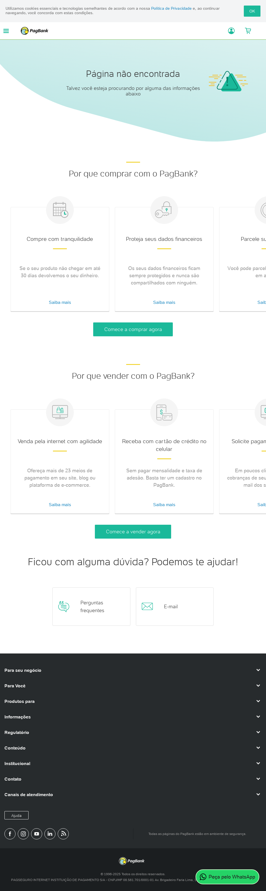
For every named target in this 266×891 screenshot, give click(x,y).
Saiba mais (60, 302)
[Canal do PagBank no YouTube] (36, 834)
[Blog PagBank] (63, 834)
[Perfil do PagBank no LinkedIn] (50, 834)
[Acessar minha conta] (227, 30)
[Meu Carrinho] (247, 30)
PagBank (120, 31)
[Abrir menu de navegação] (6, 31)
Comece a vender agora (133, 531)
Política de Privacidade (171, 8)
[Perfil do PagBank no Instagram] (23, 834)
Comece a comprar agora (133, 329)
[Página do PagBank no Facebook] (10, 834)
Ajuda (16, 815)
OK (252, 11)
